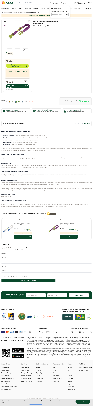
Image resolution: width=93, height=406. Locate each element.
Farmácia (35, 8)
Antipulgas (39, 381)
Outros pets (27, 8)
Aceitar (83, 402)
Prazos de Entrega (6, 373)
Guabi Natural (71, 389)
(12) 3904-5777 (44, 332)
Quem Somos (5, 367)
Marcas (43, 8)
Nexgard (70, 367)
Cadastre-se (81, 3)
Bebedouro (56, 375)
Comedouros (39, 378)
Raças (49, 8)
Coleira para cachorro (33, 12)
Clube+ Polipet (87, 8)
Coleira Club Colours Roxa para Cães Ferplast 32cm (67, 224)
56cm (25, 50)
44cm (17, 50)
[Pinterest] (79, 332)
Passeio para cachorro (21, 12)
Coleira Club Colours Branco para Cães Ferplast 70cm (22, 224)
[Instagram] (72, 332)
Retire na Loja (25, 370)
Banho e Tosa (25, 367)
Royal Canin (71, 386)
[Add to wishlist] (30, 21)
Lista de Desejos (6, 384)
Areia (54, 370)
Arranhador (56, 381)
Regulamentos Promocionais (9, 386)
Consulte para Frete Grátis (23, 233)
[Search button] (39, 2)
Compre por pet (7, 12)
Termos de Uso (83, 370)
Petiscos (38, 370)
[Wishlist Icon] (45, 2)
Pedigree (70, 378)
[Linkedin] (91, 332)
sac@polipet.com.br (57, 332)
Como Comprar (5, 381)
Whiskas (70, 381)
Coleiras (38, 375)
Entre (75, 3)
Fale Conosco (5, 375)
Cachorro (13, 8)
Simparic (70, 370)
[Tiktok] (87, 332)
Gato (20, 8)
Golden (70, 375)
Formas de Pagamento (7, 378)
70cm (10, 53)
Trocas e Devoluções (7, 389)
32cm (9, 50)
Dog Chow (71, 384)
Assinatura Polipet (26, 375)
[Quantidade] (25, 81)
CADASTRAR (79, 295)
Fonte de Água (57, 378)
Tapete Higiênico (40, 373)
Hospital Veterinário (26, 378)
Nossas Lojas (5, 370)
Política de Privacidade (85, 367)
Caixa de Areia (57, 373)
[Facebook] (76, 332)
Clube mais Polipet (26, 381)
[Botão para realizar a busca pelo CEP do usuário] (67, 14)
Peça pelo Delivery (26, 373)
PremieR (70, 373)
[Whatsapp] (83, 332)
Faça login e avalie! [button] (28, 280)
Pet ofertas (77, 8)
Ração (38, 367)
